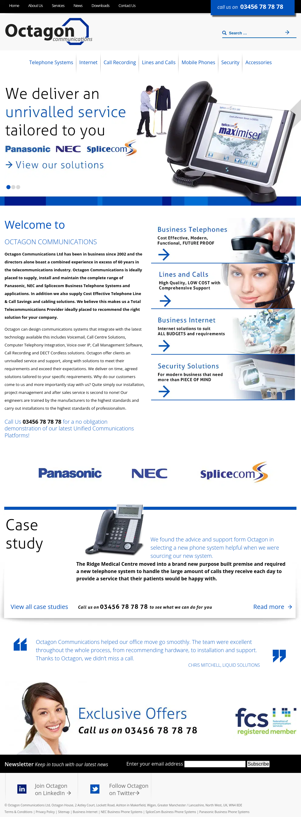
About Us (35, 5)
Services (58, 5)
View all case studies (39, 607)
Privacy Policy (45, 812)
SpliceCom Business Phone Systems (171, 812)
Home (14, 5)
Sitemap (64, 812)
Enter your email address (154, 763)
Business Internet (85, 812)
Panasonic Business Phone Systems (224, 812)
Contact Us (127, 5)
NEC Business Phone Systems (121, 812)
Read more (268, 607)
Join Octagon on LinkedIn (51, 789)
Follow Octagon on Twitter (128, 789)
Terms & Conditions (19, 812)
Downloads (100, 5)
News (78, 5)
